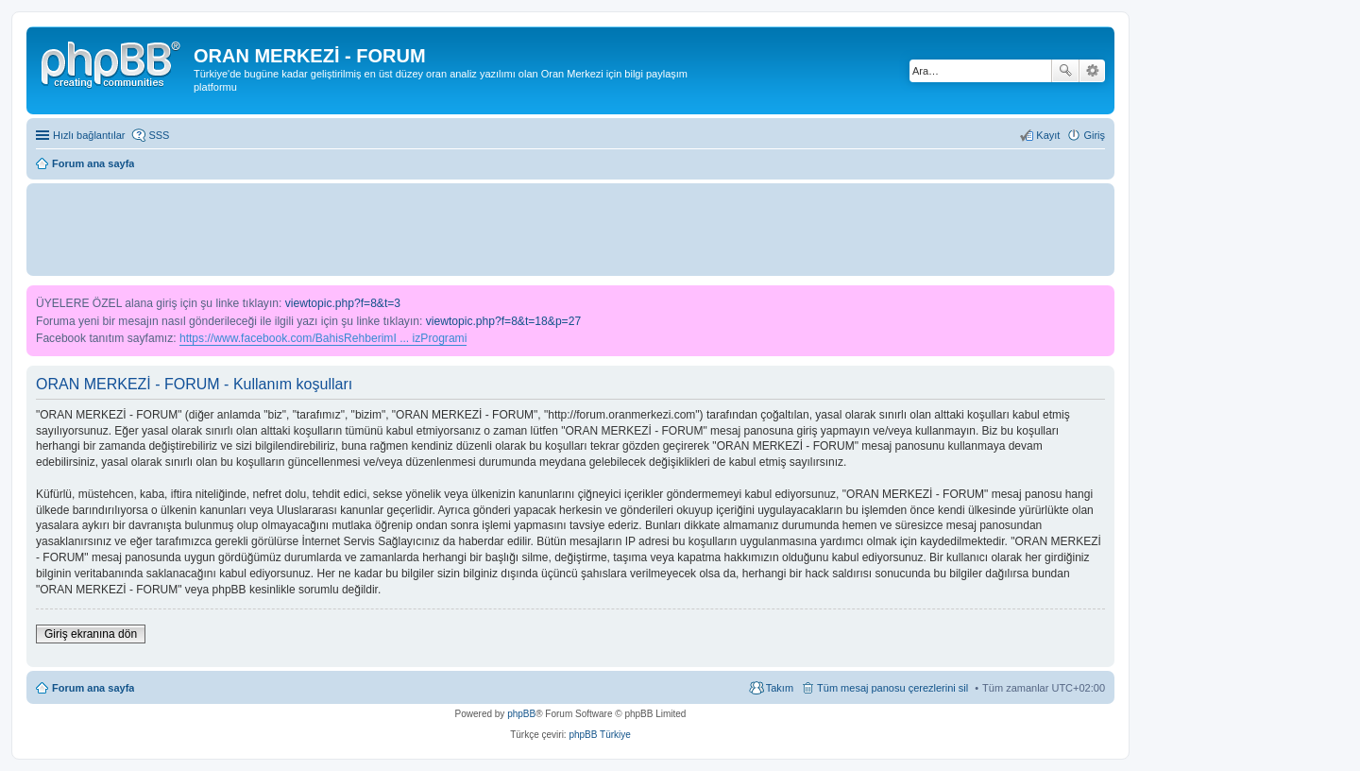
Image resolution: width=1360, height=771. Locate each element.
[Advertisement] (570, 228)
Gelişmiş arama (1092, 71)
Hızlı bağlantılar (89, 135)
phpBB (521, 714)
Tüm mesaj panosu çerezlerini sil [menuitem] (892, 688)
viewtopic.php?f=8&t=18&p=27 (503, 321)
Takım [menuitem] (779, 688)
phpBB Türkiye (599, 734)
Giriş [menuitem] (1094, 135)
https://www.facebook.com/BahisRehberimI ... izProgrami (323, 338)
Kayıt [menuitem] (1048, 135)
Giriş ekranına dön (90, 634)
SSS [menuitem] (158, 135)
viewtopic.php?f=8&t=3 (342, 303)
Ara (1065, 71)
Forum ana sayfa (93, 688)
